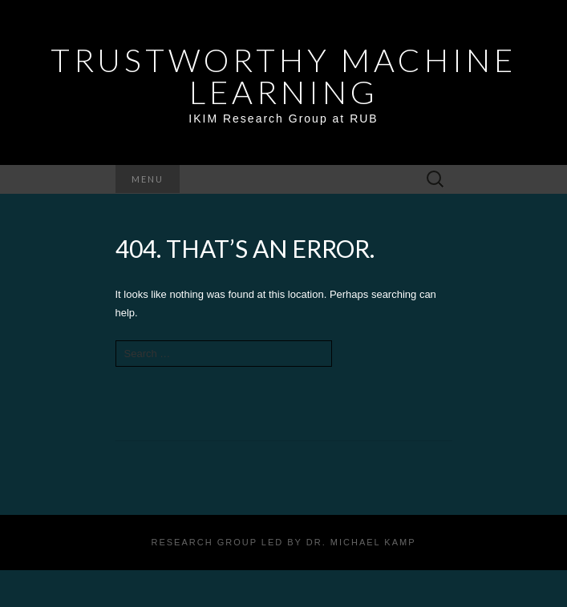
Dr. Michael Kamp (361, 542)
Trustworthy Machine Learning (283, 76)
